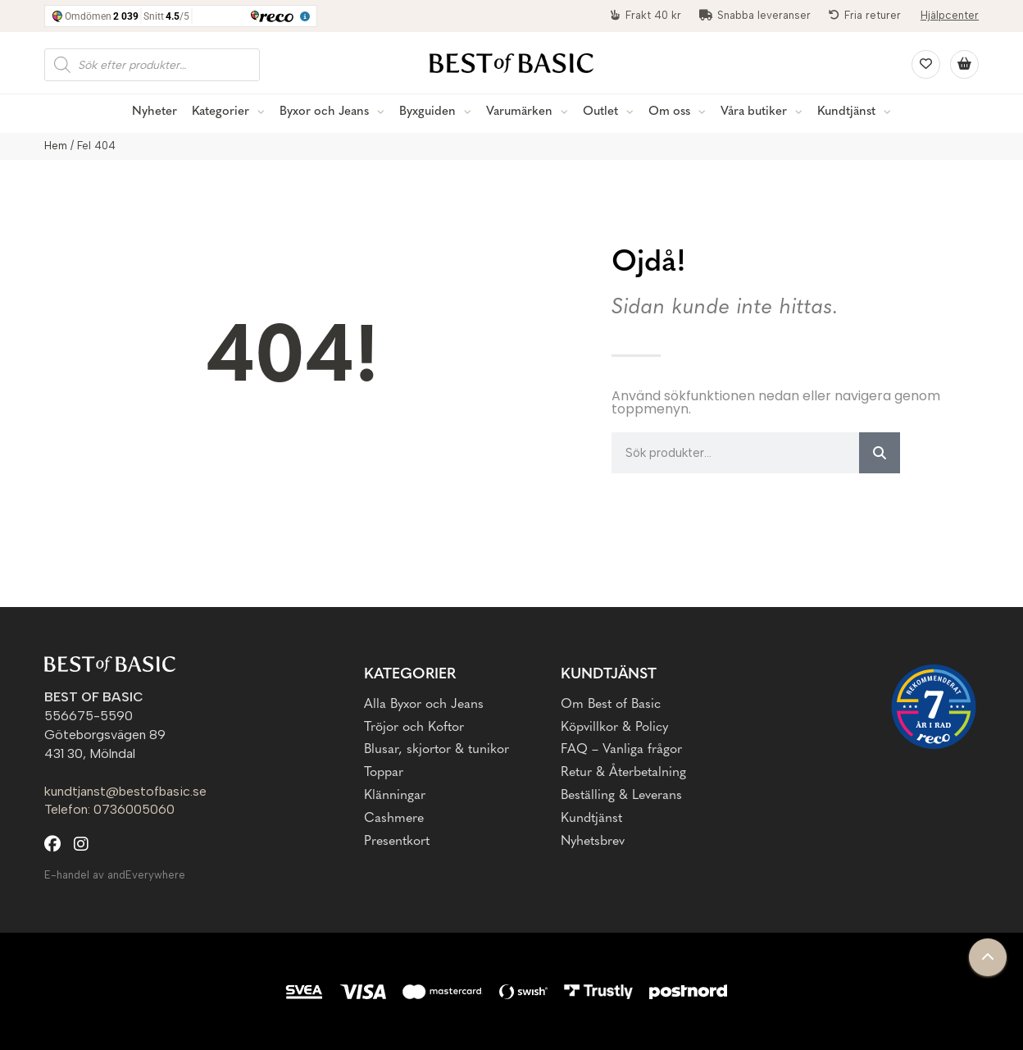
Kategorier (220, 112)
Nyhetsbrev (593, 841)
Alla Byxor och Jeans (424, 704)
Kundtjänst (846, 112)
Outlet (600, 112)
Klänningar (394, 795)
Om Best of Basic (611, 704)
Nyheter (154, 112)
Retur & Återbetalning (623, 772)
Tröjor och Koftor (414, 727)
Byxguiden (427, 112)
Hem (55, 145)
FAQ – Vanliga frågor (621, 749)
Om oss (669, 112)
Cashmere (394, 818)
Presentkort (397, 841)
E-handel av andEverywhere (114, 875)
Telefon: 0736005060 (109, 809)
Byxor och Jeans (324, 112)
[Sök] (879, 452)
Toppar (383, 772)
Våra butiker (754, 112)
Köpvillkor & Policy (614, 727)
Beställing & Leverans (621, 795)
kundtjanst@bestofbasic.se (125, 791)
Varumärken (519, 112)
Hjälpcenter (950, 15)
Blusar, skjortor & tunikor (436, 749)
